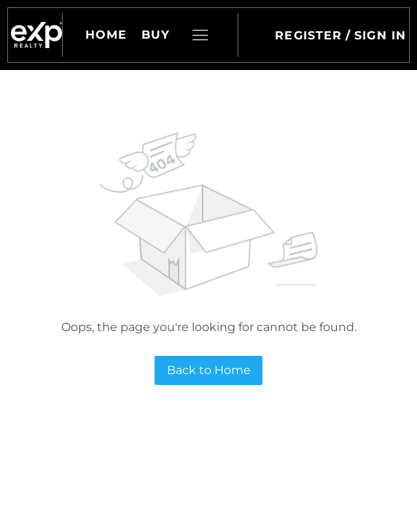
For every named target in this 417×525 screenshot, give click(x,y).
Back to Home (209, 370)
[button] (36, 35)
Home (106, 35)
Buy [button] (155, 35)
